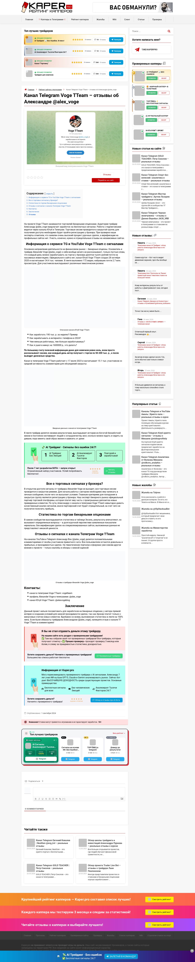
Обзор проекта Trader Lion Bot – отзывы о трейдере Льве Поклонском (104, 863)
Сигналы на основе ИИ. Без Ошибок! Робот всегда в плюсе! (70, 743)
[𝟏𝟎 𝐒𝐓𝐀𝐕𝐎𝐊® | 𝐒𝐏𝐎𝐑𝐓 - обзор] (139, 135)
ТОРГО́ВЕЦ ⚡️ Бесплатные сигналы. (157, 102)
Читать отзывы (111, 465)
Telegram (41, 753)
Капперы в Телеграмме (52, 19)
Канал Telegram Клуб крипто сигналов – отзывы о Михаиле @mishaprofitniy (156, 436)
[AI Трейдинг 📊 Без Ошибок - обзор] (140, 76)
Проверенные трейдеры (110, 650)
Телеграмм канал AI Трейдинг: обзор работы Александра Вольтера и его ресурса (152, 247)
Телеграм (117, 39)
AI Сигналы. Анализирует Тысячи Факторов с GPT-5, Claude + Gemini (43, 741)
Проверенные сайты (79, 930)
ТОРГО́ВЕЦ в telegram (92, 742)
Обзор (163, 79)
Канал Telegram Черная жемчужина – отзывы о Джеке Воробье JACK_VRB (155, 216)
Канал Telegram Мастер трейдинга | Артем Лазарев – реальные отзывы (155, 197)
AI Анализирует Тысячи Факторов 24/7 (51, 52)
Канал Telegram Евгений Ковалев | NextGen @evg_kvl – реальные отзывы (53, 837)
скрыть (50, 188)
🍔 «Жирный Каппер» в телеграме (157, 88)
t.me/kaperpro (150, 49)
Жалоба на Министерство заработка (154, 529)
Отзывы (93, 175)
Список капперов (127, 930)
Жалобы (101, 19)
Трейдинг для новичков (46, 75)
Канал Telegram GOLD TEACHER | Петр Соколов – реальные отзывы (52, 863)
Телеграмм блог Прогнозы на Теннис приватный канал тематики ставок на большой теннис (152, 275)
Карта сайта (61, 956)
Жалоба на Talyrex (150, 492)
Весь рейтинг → (119, 728)
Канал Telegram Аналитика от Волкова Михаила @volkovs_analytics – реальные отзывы (155, 461)
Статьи (141, 19)
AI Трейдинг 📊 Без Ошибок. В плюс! (52, 40)
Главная (29, 19)
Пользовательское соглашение (37, 956)
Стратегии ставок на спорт (159, 930)
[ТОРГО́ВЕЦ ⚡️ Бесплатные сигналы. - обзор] (139, 105)
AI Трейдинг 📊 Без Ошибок (155, 73)
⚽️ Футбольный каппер (157, 116)
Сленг (127, 19)
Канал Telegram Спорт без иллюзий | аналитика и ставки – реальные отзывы (155, 178)
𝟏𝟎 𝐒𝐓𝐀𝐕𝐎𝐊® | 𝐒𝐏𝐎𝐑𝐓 (154, 131)
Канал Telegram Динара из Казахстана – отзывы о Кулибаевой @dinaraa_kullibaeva (154, 302)
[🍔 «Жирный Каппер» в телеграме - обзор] (139, 91)
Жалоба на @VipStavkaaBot (155, 509)
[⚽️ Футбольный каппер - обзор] (139, 120)
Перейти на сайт (112, 174)
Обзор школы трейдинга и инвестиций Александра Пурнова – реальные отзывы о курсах (105, 837)
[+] (66, 793)
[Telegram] (70, 754)
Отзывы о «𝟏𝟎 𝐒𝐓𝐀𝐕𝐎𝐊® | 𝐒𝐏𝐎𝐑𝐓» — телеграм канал (151, 323)
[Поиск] (169, 31)
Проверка (157, 19)
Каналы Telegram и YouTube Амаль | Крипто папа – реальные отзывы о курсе (155, 414)
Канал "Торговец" (43, 64)
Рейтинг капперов (80, 19)
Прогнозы (40, 930)
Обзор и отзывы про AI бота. (108, 695)
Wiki (114, 19)
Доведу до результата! (115, 742)
